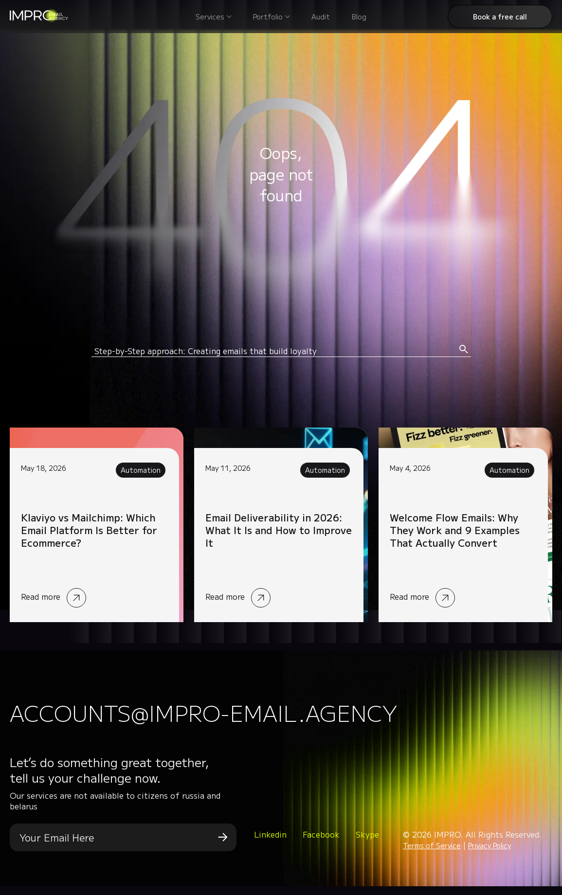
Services (210, 16)
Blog (359, 16)
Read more (96, 525)
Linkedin (270, 843)
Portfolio (268, 16)
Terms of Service (432, 854)
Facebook (321, 843)
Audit (320, 16)
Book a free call (500, 16)
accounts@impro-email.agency (271, 717)
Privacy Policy (489, 854)
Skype (367, 843)
